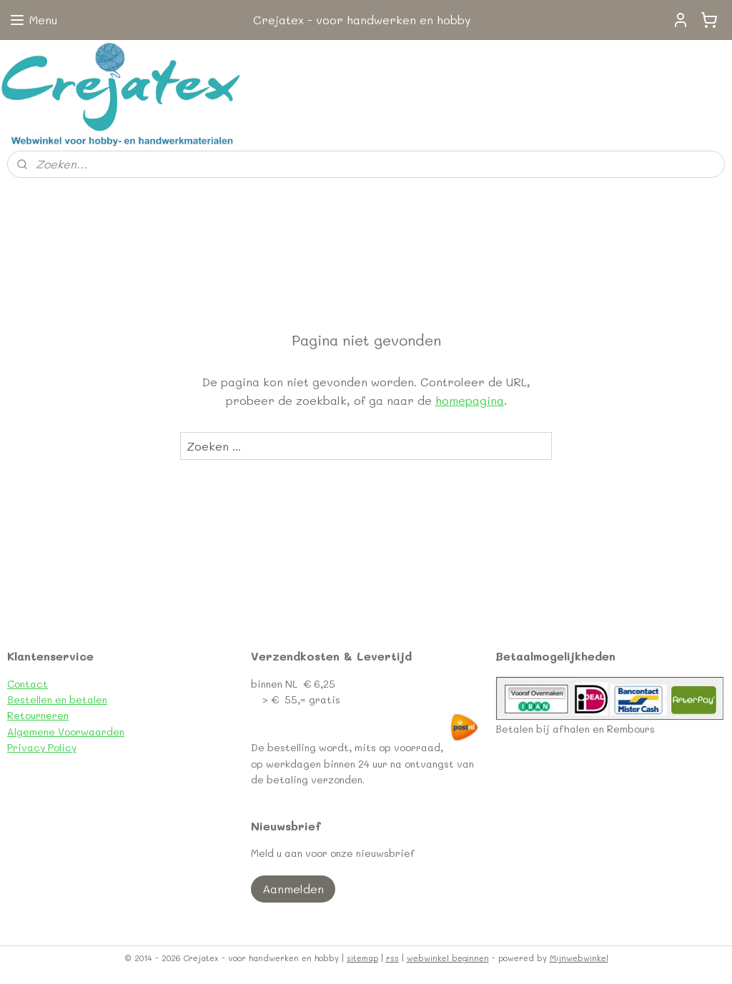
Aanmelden (293, 888)
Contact (27, 684)
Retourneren (38, 715)
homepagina (469, 400)
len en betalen (73, 699)
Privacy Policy (41, 747)
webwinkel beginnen (448, 958)
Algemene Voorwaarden (65, 731)
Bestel (23, 699)
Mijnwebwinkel (579, 958)
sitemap (362, 958)
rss (392, 958)
